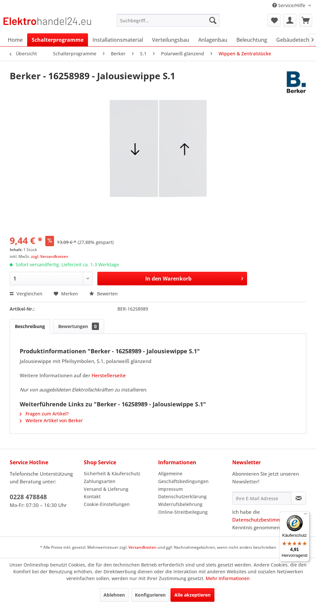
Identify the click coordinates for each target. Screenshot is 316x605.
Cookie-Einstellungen (107, 504)
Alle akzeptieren (192, 595)
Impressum (170, 489)
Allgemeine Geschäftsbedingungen (183, 477)
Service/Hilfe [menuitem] (289, 5)
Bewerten (103, 294)
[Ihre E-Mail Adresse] (261, 498)
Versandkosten (142, 547)
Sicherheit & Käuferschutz (112, 473)
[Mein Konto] (289, 20)
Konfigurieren (150, 595)
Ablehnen (114, 595)
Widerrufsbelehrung (180, 504)
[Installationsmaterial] (117, 39)
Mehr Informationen (228, 578)
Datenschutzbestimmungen (264, 519)
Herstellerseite (109, 375)
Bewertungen (78, 326)
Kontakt (92, 496)
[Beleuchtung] (252, 39)
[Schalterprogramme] (57, 39)
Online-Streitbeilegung (183, 512)
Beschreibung (30, 326)
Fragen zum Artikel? (44, 414)
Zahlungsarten (99, 481)
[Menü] (306, 515)
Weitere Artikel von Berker (51, 420)
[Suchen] (213, 20)
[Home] (15, 39)
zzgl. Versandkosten (49, 256)
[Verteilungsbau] (170, 39)
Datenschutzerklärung (182, 496)
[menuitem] (168, 20)
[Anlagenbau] (213, 39)
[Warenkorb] (305, 20)
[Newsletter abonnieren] (298, 498)
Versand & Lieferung (106, 489)
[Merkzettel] (273, 20)
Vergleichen (26, 294)
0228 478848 (28, 497)
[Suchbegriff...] (168, 20)
